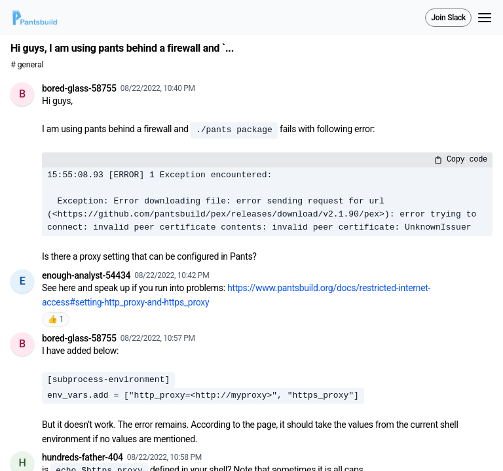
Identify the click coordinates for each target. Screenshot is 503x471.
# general (26, 64)
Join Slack (448, 17)
